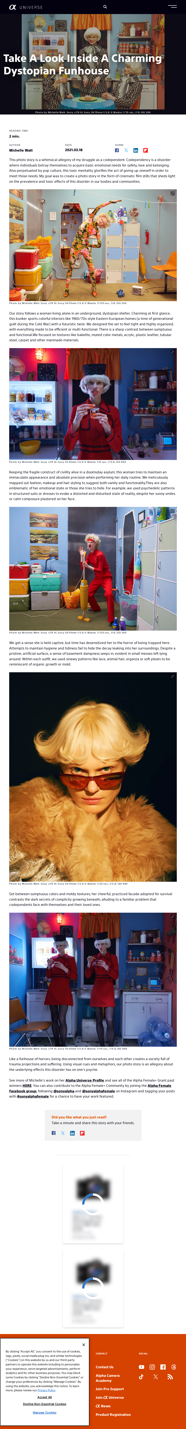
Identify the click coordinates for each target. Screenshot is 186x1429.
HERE (27, 1085)
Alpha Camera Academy (108, 1378)
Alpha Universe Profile (85, 1080)
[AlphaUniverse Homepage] (25, 7)
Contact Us (104, 1367)
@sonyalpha (63, 1091)
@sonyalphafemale (98, 1091)
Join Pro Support (110, 1388)
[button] (172, 7)
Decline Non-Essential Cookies (44, 1412)
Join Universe (110, 1397)
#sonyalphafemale (33, 1096)
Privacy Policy (46, 1398)
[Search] (105, 7)
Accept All (44, 1406)
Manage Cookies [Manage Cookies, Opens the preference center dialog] (44, 1421)
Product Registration (113, 1414)
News (103, 1406)
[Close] (84, 1353)
